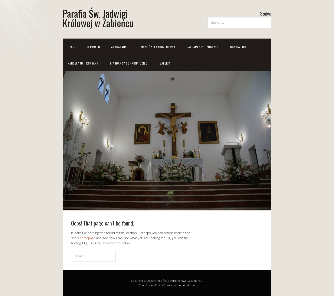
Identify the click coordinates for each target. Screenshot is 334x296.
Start (72, 47)
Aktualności (120, 47)
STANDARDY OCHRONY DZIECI (128, 63)
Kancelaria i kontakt (83, 63)
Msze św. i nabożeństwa (158, 47)
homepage (87, 238)
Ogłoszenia (238, 47)
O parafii (93, 47)
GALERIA (165, 63)
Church (143, 285)
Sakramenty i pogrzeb (203, 47)
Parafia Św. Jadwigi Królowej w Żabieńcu (98, 18)
